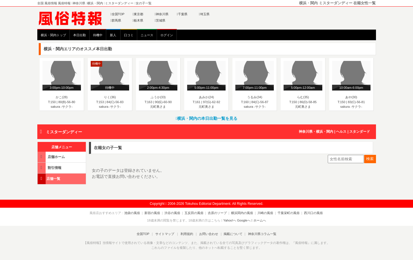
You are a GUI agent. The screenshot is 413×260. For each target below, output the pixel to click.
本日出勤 (79, 35)
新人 (113, 35)
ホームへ (258, 220)
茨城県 (160, 20)
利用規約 (187, 234)
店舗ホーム (51, 157)
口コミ (128, 35)
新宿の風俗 (156, 213)
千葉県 (182, 14)
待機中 (97, 35)
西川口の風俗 (308, 213)
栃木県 (138, 20)
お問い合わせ (207, 234)
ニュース (147, 35)
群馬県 (115, 20)
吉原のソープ (217, 213)
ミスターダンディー (64, 132)
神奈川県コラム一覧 (260, 234)
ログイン (166, 35)
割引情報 (49, 167)
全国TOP (117, 14)
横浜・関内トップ (53, 35)
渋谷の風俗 (175, 213)
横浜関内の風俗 (241, 213)
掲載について (231, 234)
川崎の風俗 (263, 213)
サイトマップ (165, 234)
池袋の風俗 (137, 213)
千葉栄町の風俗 (285, 213)
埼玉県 (204, 14)
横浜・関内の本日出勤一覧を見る (206, 118)
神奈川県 (161, 14)
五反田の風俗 (195, 213)
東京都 (138, 14)
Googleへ (243, 220)
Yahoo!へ (229, 220)
